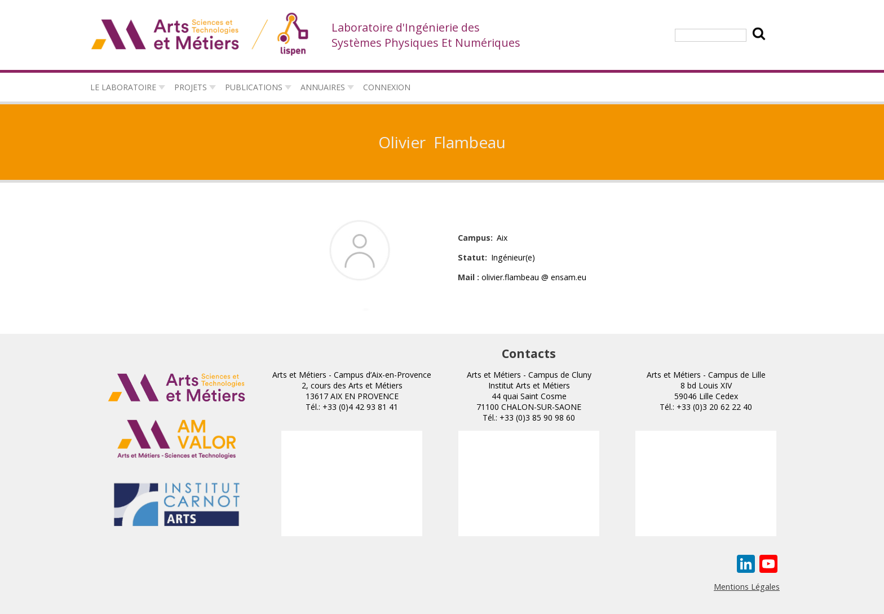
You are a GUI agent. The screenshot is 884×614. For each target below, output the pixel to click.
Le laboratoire (123, 87)
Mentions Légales (747, 586)
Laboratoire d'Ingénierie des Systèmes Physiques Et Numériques (426, 35)
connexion (386, 87)
